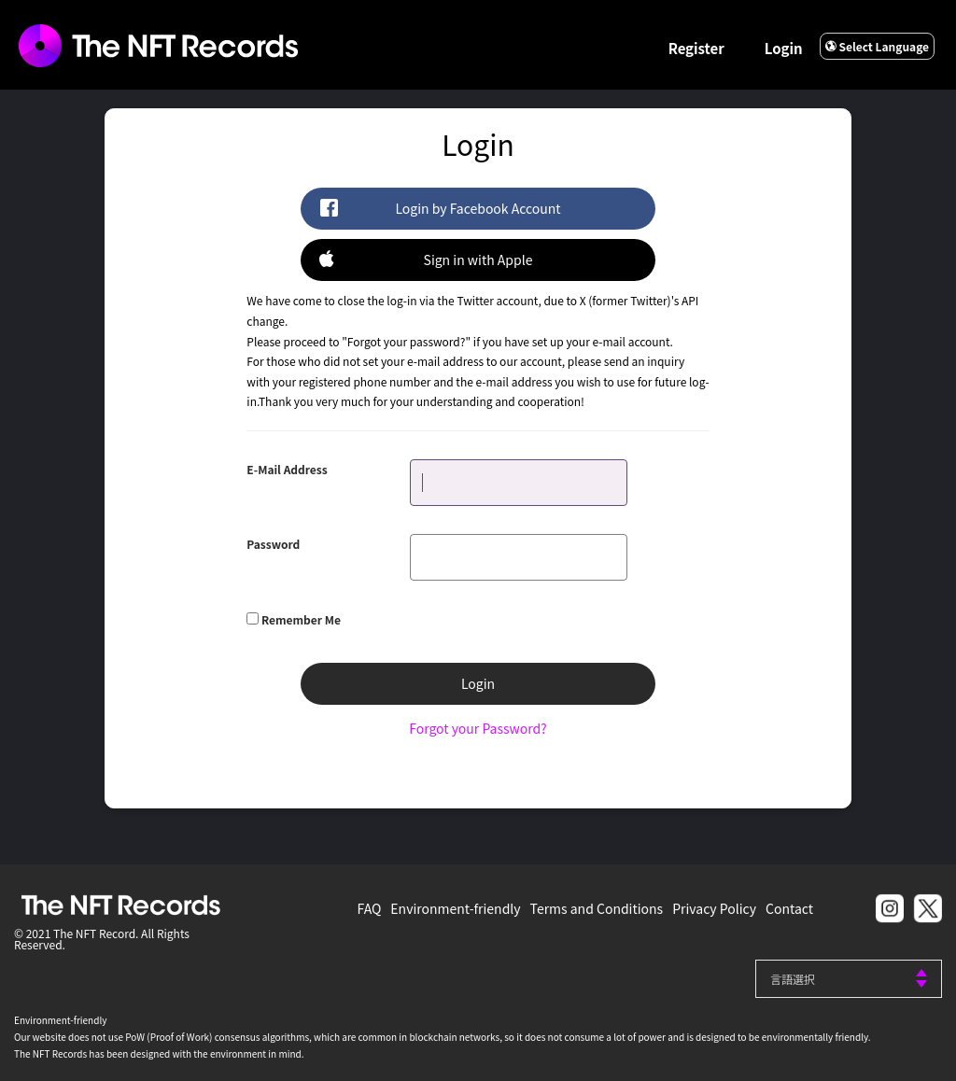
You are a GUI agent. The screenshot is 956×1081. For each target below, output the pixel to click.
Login (784, 48)
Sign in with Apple (425, 259)
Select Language (877, 46)
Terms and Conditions (597, 908)
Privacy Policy (714, 908)
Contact (789, 908)
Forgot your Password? (477, 728)
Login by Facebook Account (440, 208)
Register (696, 48)
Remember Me (301, 619)
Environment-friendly (455, 908)
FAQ (370, 908)
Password (273, 544)
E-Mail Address (286, 469)
